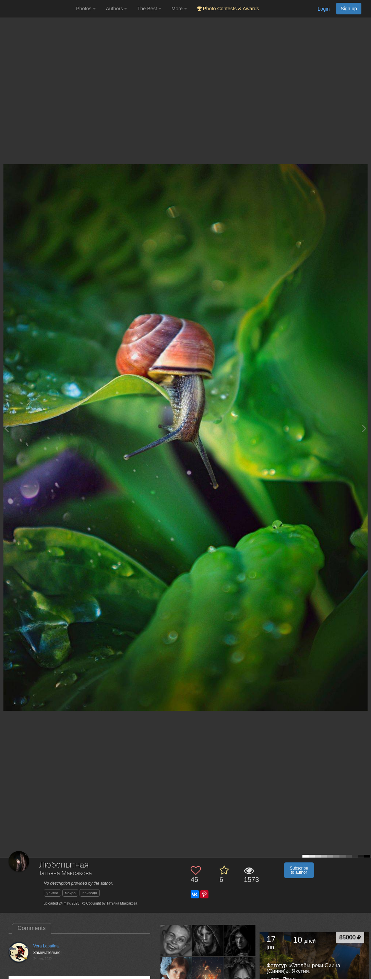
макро (70, 893)
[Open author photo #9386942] (176, 972)
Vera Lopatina (46, 946)
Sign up (348, 8)
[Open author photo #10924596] (176, 940)
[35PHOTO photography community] (37, 9)
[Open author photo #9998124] (208, 940)
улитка (52, 893)
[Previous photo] (6, 428)
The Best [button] (149, 8)
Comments (31, 928)
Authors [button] (116, 8)
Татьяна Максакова (65, 873)
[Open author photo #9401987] (240, 940)
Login (324, 9)
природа (89, 893)
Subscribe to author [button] (299, 870)
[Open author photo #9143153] (240, 972)
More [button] (179, 8)
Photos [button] (86, 8)
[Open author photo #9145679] (208, 972)
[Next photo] (364, 428)
